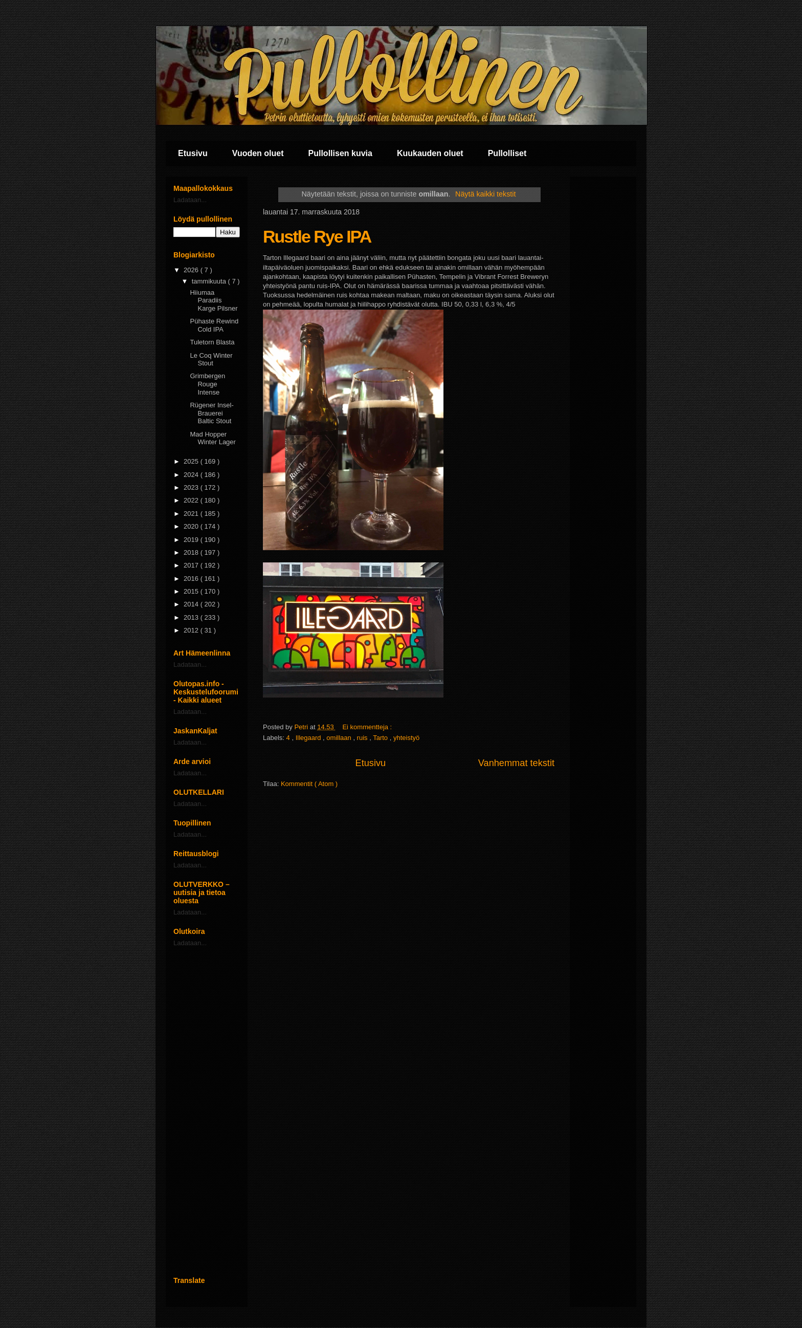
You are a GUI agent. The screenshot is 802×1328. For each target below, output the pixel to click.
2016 (192, 578)
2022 (192, 500)
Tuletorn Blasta (212, 342)
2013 (192, 617)
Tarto (381, 738)
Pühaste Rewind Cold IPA (214, 325)
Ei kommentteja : (367, 727)
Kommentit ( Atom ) (309, 784)
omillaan (339, 738)
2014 (192, 604)
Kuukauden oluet (430, 153)
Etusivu (193, 153)
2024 (192, 474)
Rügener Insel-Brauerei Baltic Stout (211, 413)
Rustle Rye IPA (317, 236)
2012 (192, 630)
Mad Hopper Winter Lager (212, 438)
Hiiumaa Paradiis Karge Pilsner (213, 300)
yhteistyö (406, 738)
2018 (192, 552)
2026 (192, 270)
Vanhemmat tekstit (516, 763)
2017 (192, 565)
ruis (363, 738)
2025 (192, 461)
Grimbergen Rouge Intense (207, 384)
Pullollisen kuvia (340, 153)
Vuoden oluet (258, 153)
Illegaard (309, 738)
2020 (192, 526)
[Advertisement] (206, 1111)
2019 (192, 539)
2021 (192, 513)
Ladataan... (190, 200)
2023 (192, 487)
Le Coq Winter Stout (211, 359)
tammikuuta (210, 281)
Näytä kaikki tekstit (485, 194)
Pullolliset (507, 153)
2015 (192, 591)
